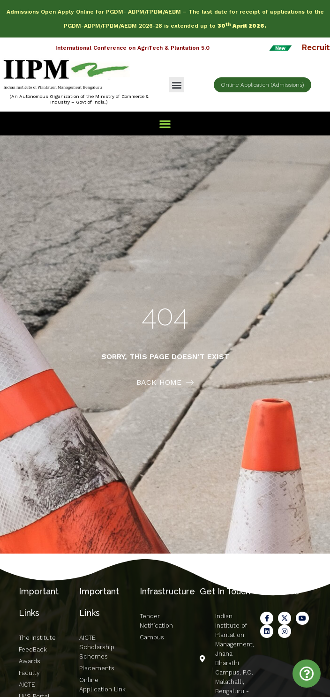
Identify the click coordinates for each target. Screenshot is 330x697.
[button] (176, 84)
